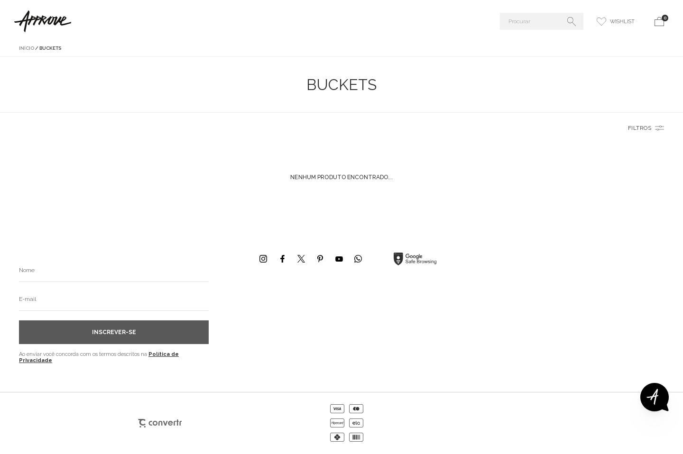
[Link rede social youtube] (339, 259)
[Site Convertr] (160, 423)
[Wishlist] (615, 21)
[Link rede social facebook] (282, 259)
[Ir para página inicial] (26, 48)
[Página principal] (120, 21)
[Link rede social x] (301, 259)
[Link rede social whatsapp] (358, 259)
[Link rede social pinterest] (320, 259)
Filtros (640, 128)
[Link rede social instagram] (263, 259)
